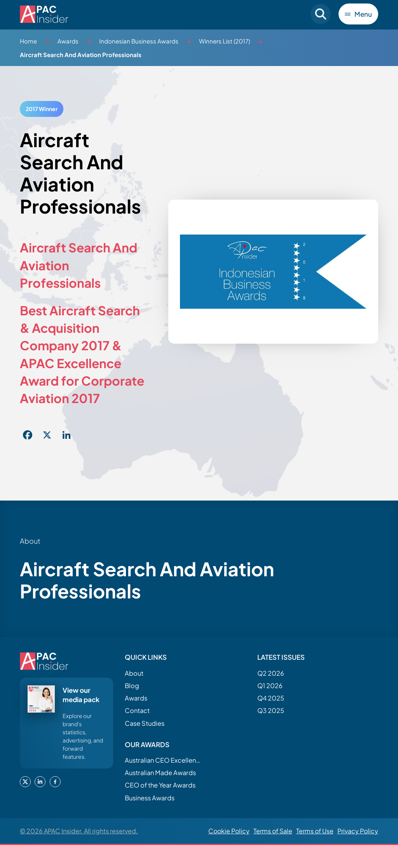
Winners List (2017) (224, 41)
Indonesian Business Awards (138, 41)
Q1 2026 (270, 686)
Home (28, 41)
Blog (132, 686)
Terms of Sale (272, 831)
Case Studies (144, 723)
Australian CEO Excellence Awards (163, 760)
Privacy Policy (357, 831)
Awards (68, 41)
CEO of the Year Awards (160, 785)
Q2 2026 (270, 673)
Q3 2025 (270, 710)
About (134, 673)
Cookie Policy (229, 831)
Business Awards (150, 798)
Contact (137, 710)
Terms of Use (314, 831)
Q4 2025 (270, 698)
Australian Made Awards (160, 772)
